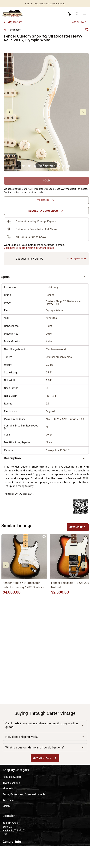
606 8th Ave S (79, 22)
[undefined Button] (78, 527)
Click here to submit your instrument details (29, 247)
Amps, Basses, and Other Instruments (24, 794)
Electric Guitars (11, 782)
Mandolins (9, 788)
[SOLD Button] (46, 181)
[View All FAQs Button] (45, 758)
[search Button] (77, 13)
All (5, 29)
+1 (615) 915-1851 (76, 258)
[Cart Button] (70, 13)
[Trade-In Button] (46, 200)
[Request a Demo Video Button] (46, 211)
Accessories (9, 800)
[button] (45, 277)
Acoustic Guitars (12, 776)
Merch (6, 806)
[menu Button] (84, 13)
